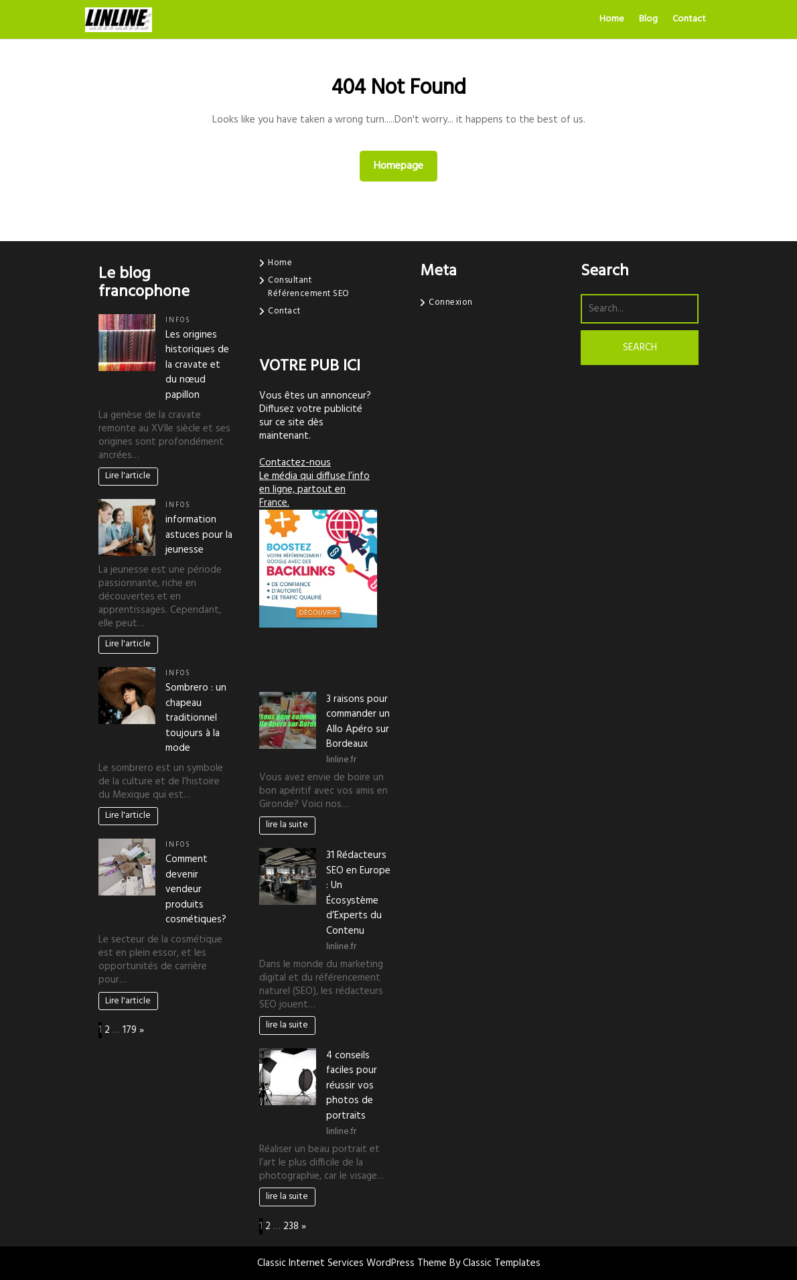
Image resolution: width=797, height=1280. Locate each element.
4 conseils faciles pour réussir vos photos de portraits (351, 1086)
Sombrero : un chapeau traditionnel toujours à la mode (195, 718)
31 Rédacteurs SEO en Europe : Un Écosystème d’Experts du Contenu (358, 893)
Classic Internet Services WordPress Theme (353, 1263)
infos (178, 320)
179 (130, 1030)
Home (611, 19)
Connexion (451, 302)
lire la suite (287, 825)
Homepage (404, 166)
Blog (648, 19)
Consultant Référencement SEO (309, 287)
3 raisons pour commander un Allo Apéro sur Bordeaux (358, 722)
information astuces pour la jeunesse (198, 535)
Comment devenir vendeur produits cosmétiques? (195, 889)
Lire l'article (128, 476)
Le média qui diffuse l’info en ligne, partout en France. (314, 489)
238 (291, 1226)
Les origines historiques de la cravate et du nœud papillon (197, 365)
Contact (689, 19)
